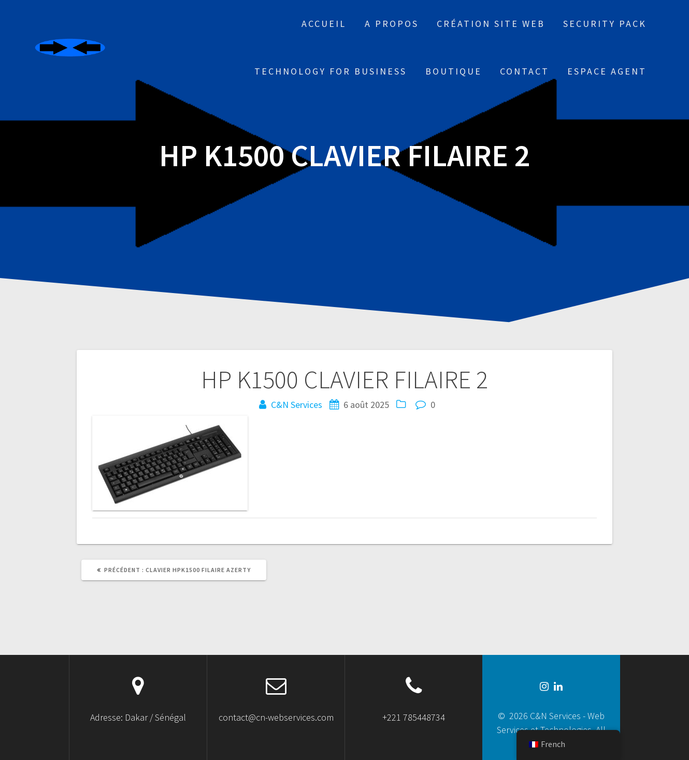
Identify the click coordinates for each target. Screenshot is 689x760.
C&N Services (296, 405)
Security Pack (605, 24)
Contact (524, 71)
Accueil (324, 24)
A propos (392, 24)
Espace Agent (607, 71)
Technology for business (330, 71)
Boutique (453, 71)
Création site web (491, 24)
